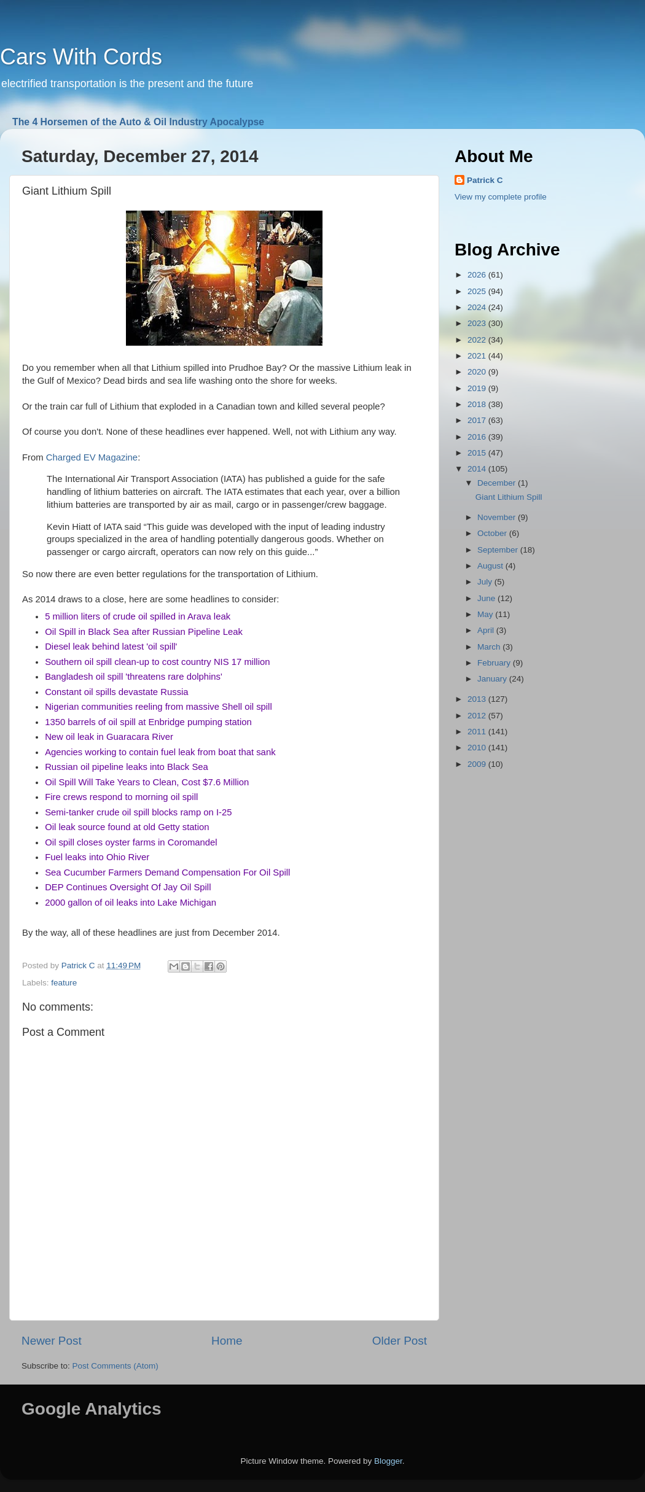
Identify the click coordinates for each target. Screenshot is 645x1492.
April (486, 630)
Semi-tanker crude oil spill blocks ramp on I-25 (138, 812)
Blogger (388, 1461)
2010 (477, 747)
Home (226, 1340)
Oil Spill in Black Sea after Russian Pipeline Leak (144, 632)
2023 (477, 323)
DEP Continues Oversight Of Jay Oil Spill (128, 887)
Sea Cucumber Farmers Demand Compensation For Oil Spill (167, 872)
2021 (477, 355)
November (497, 517)
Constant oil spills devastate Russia (117, 692)
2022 (477, 339)
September (498, 549)
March (489, 646)
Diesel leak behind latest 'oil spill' (111, 646)
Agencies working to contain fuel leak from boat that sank (160, 752)
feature (64, 982)
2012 (477, 715)
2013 (477, 699)
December (497, 483)
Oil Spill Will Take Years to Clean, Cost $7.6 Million (147, 782)
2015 (477, 452)
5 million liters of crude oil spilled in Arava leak (137, 616)
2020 (477, 371)
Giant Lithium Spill (508, 497)
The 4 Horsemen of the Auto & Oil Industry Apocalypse (138, 122)
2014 (477, 468)
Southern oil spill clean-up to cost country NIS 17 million (157, 662)
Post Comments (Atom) (115, 1365)
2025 (477, 291)
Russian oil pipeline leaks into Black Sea (126, 767)
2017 (477, 420)
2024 (477, 307)
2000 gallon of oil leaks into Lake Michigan (130, 902)
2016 (477, 436)
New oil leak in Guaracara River (109, 737)
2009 (477, 764)
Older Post (399, 1340)
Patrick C (485, 180)
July (486, 581)
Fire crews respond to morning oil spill (121, 797)
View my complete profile (501, 196)
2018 (477, 404)
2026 (477, 274)
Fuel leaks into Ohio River (97, 857)
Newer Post (52, 1340)
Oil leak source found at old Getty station (127, 827)
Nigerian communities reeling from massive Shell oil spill (158, 707)
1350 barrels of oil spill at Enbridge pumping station (148, 722)
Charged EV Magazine (92, 457)
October (493, 533)
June (487, 598)
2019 (477, 388)
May (486, 614)
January (493, 678)
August (491, 565)
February (495, 662)
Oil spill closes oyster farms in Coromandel (131, 842)
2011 (477, 731)
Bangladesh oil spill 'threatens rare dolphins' (133, 677)
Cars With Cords (81, 56)
